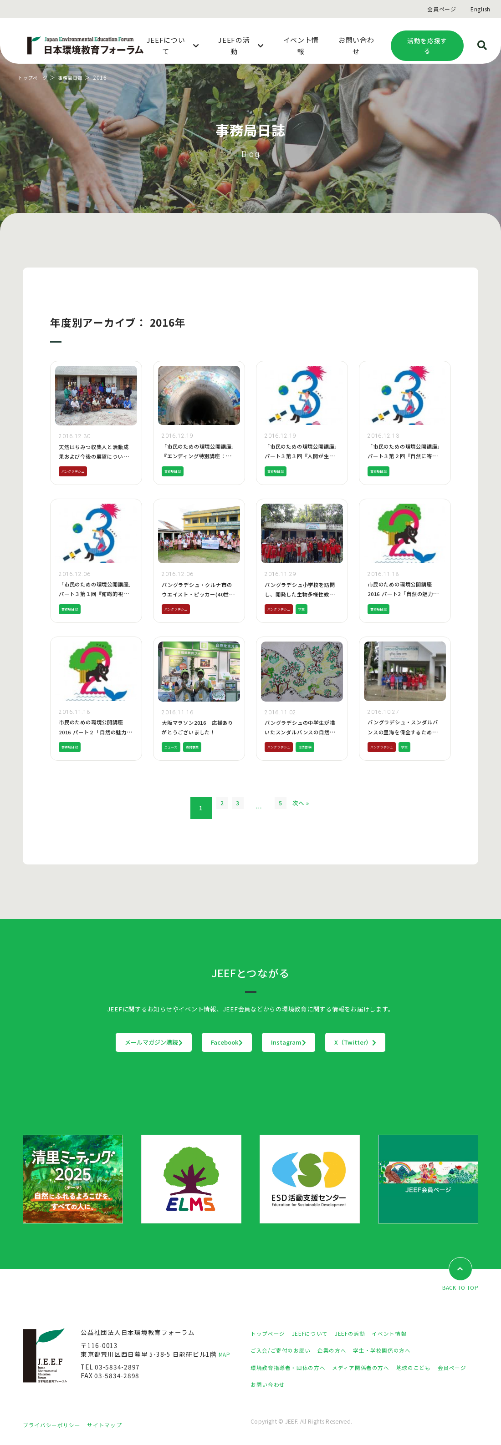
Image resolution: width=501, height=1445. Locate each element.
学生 (312, 609)
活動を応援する (427, 46)
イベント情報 (408, 1333)
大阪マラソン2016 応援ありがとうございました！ (198, 732)
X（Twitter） (412, 1042)
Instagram (307, 1042)
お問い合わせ (311, 1384)
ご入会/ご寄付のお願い (285, 1350)
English (480, 9)
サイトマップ (116, 1425)
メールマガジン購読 (97, 1042)
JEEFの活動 (363, 1333)
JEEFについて (318, 1333)
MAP (226, 1354)
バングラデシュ (77, 471)
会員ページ (441, 9)
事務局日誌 (77, 77)
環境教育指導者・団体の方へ (293, 1368)
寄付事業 (200, 746)
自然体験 (317, 746)
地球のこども (437, 1368)
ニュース (173, 746)
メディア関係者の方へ (377, 1368)
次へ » (318, 807)
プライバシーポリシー (56, 1425)
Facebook (208, 1042)
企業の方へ (343, 1350)
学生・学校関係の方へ (400, 1350)
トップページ (35, 77)
